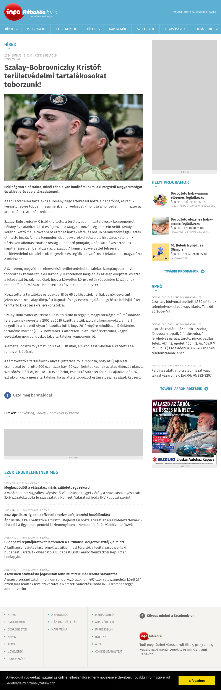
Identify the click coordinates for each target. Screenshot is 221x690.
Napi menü (59, 629)
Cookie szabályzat (108, 651)
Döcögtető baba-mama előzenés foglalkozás (189, 195)
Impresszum (104, 629)
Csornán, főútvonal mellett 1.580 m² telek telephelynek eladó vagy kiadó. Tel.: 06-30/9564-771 (184, 306)
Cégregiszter (66, 29)
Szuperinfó (145, 29)
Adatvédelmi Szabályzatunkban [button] (31, 683)
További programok (181, 271)
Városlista (56, 12)
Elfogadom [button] (197, 680)
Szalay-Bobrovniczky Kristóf (57, 413)
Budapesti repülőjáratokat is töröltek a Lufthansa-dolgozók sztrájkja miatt (64, 542)
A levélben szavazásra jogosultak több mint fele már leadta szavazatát (60, 574)
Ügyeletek (15, 651)
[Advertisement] (73, 442)
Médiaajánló (104, 615)
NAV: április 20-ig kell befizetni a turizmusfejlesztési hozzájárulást (57, 515)
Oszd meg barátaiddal (32, 395)
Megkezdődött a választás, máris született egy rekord (47, 487)
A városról (59, 615)
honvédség (26, 413)
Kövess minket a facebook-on (170, 616)
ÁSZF (98, 644)
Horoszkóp (16, 659)
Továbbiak (204, 29)
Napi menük (117, 29)
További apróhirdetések (181, 389)
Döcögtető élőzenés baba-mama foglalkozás (192, 221)
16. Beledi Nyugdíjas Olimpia (187, 247)
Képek (91, 29)
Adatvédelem (104, 622)
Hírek (9, 29)
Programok (36, 29)
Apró (11, 644)
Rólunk (100, 637)
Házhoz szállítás (64, 622)
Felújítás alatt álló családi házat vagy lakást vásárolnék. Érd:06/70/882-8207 (181, 373)
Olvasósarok (175, 29)
